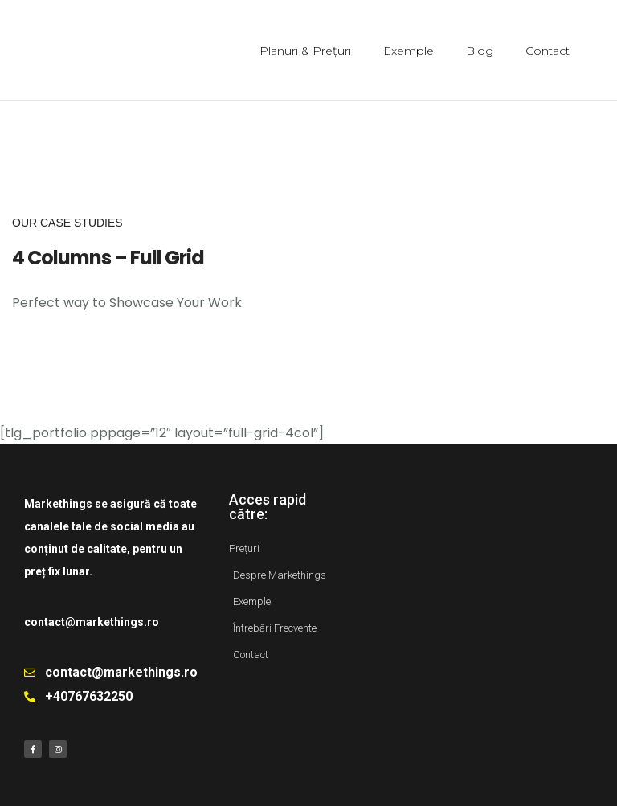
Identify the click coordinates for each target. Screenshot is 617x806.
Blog (479, 50)
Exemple (408, 50)
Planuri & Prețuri (305, 50)
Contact (547, 50)
